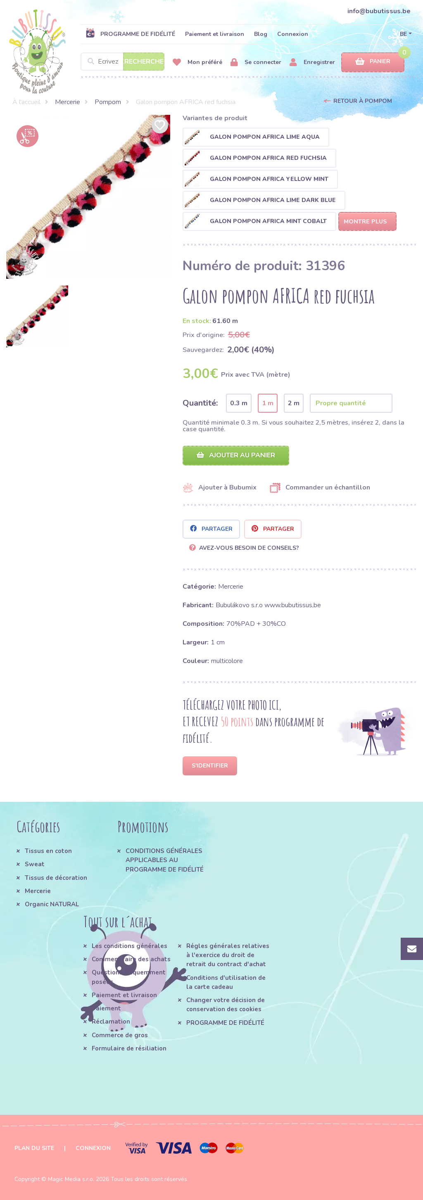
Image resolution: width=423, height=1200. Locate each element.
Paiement (106, 1008)
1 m (267, 403)
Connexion (292, 34)
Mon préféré (197, 62)
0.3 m (238, 403)
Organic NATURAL (52, 904)
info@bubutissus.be (379, 11)
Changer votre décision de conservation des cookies (225, 1004)
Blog (260, 34)
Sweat (35, 864)
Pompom (108, 102)
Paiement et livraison (214, 34)
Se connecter (256, 62)
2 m (293, 403)
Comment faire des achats (131, 959)
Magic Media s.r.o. (71, 1179)
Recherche (144, 61)
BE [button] (403, 34)
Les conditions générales (129, 946)
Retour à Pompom (362, 101)
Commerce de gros (120, 1035)
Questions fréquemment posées (129, 977)
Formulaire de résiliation (129, 1048)
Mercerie (67, 102)
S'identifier (210, 766)
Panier (372, 61)
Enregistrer (312, 62)
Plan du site (34, 1148)
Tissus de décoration (56, 878)
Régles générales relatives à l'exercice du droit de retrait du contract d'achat (227, 955)
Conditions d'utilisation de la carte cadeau (226, 982)
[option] (88, 197)
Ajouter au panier (236, 455)
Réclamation (111, 1021)
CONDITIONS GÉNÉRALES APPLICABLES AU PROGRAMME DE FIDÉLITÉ (165, 860)
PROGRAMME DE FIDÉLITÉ (130, 34)
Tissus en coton (48, 851)
